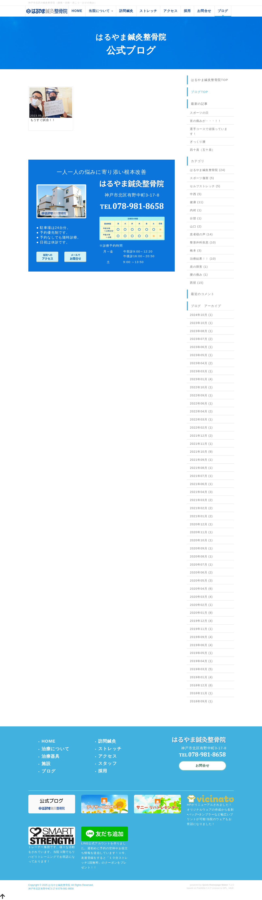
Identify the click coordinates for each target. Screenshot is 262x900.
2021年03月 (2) (201, 500)
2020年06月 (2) (201, 572)
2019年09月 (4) (201, 637)
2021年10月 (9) (201, 451)
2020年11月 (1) (201, 532)
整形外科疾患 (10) (203, 242)
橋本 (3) (195, 250)
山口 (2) (195, 226)
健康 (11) (196, 202)
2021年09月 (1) (201, 459)
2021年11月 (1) (201, 443)
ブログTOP (199, 91)
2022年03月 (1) (201, 419)
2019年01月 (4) (201, 677)
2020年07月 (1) (201, 564)
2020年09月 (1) (201, 548)
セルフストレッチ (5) (205, 186)
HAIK (231, 888)
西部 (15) (196, 282)
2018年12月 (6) (201, 685)
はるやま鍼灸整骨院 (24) (207, 170)
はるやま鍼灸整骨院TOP (209, 80)
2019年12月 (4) (201, 620)
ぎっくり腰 (198, 141)
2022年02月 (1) (201, 427)
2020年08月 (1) (201, 556)
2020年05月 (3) (201, 580)
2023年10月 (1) (201, 323)
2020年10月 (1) (201, 540)
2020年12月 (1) (201, 524)
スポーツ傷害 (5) (202, 178)
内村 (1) (195, 210)
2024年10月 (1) (201, 314)
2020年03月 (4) (201, 596)
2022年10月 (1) (201, 387)
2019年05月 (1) (201, 653)
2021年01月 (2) (201, 516)
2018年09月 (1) (201, 701)
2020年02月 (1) (201, 604)
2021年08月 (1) (201, 467)
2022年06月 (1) (201, 403)
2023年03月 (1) (201, 371)
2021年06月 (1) (201, 484)
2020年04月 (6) (201, 588)
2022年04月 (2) (201, 411)
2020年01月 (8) (201, 612)
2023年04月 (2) (201, 363)
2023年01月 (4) (201, 379)
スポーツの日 (199, 112)
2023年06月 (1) (201, 347)
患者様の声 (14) (201, 234)
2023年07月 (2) (201, 339)
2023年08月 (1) (201, 331)
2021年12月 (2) (201, 435)
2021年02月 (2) (201, 508)
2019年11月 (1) (201, 628)
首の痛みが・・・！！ (205, 120)
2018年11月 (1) (201, 693)
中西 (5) (195, 194)
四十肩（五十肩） (202, 149)
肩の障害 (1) (199, 266)
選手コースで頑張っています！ (208, 131)
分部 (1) (195, 218)
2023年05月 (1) (201, 355)
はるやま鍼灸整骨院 (59, 885)
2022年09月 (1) (201, 395)
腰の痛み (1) (199, 274)
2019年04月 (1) (201, 661)
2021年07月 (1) (201, 476)
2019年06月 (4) (201, 645)
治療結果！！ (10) (203, 258)
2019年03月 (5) (201, 669)
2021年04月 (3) (201, 492)
